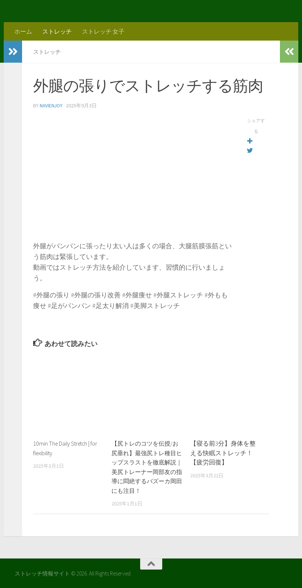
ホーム (23, 31)
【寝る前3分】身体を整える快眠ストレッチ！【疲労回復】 (223, 452)
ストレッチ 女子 (103, 31)
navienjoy (52, 105)
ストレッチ (57, 31)
